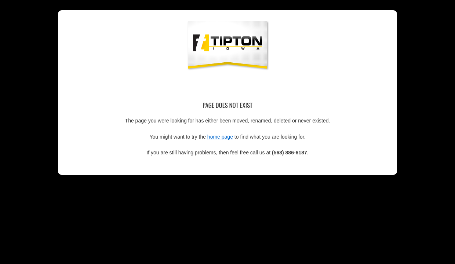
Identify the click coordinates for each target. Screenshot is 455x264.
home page (220, 137)
